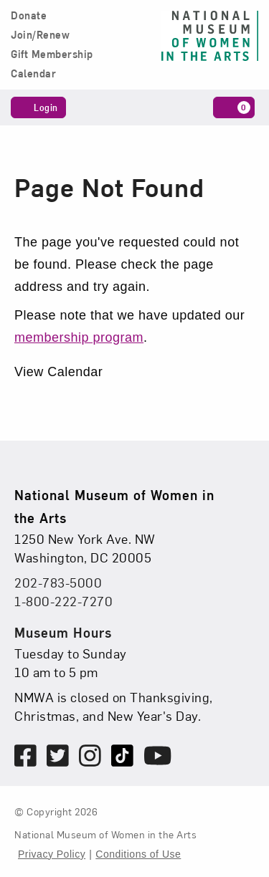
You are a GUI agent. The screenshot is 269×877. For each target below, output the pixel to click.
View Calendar (58, 372)
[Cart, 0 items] (234, 107)
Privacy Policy (51, 854)
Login (38, 107)
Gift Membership (52, 54)
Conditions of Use (138, 854)
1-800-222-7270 (63, 601)
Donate (29, 16)
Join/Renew (40, 35)
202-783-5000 (58, 582)
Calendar (33, 74)
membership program (78, 337)
